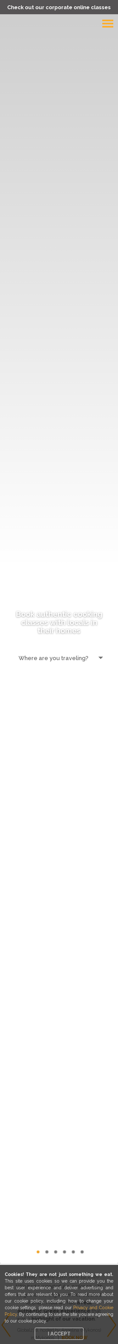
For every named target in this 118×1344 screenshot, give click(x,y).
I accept (59, 1334)
